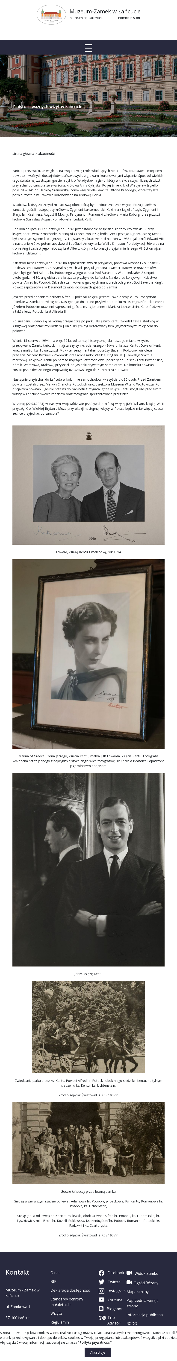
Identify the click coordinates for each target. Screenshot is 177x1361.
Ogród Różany (142, 1282)
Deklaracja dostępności (70, 1290)
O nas (55, 1272)
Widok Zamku (142, 1273)
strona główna (23, 153)
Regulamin (59, 1322)
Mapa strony (138, 1291)
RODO (132, 1323)
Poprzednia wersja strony (143, 1303)
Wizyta (56, 1313)
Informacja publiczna (145, 1314)
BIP (53, 1281)
